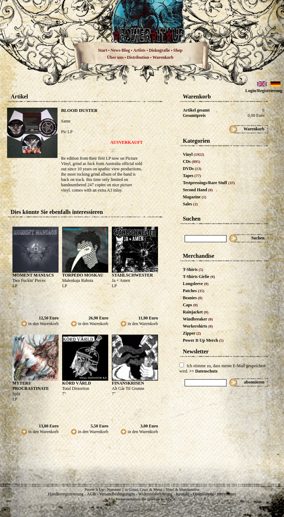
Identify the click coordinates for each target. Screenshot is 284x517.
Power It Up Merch (203, 340)
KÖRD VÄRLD (76, 383)
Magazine (194, 196)
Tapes (192, 175)
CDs (191, 161)
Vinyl (193, 154)
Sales (190, 203)
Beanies (192, 297)
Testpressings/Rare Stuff (209, 182)
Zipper (192, 333)
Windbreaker (198, 319)
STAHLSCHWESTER (132, 275)
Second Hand (198, 189)
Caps (190, 304)
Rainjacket (195, 311)
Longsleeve (196, 283)
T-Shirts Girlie (199, 276)
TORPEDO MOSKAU (82, 275)
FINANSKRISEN (128, 383)
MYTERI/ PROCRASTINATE (30, 386)
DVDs (192, 168)
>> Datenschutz (203, 371)
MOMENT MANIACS (33, 275)
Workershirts (198, 326)
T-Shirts (193, 269)
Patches (193, 290)
